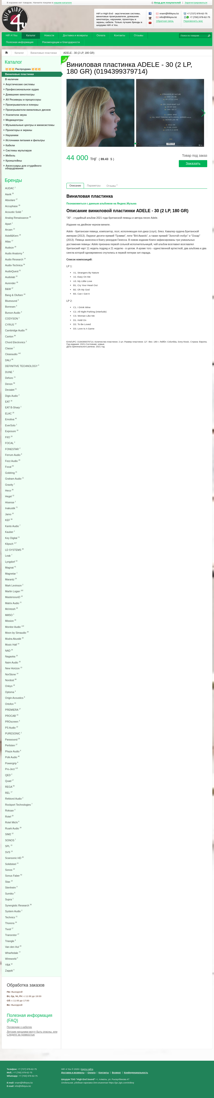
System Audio (13, 911)
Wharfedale (13, 952)
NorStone (11, 674)
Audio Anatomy (14, 253)
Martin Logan (14, 591)
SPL (8, 846)
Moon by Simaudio (17, 632)
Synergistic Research (18, 905)
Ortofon (10, 703)
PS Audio (11, 727)
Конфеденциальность (136, 1072)
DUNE (9, 372)
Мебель (10, 155)
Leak (8, 555)
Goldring (11, 472)
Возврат (116, 1072)
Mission (10, 620)
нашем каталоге (63, 2)
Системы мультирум (19, 150)
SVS (9, 852)
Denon (10, 383)
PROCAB (11, 715)
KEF (8, 520)
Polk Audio (12, 757)
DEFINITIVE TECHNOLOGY (22, 365)
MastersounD (14, 597)
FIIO (8, 437)
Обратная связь (164, 21)
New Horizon (13, 668)
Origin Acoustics (15, 697)
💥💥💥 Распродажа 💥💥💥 (23, 69)
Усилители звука (16, 114)
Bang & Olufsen (15, 294)
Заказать (193, 163)
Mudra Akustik (14, 638)
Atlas (9, 241)
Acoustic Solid (14, 211)
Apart (9, 223)
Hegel (9, 496)
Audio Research (15, 259)
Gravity (10, 484)
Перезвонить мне (193, 21)
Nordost (10, 680)
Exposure (11, 431)
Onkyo (10, 685)
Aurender (11, 283)
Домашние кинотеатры (20, 94)
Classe (10, 348)
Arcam (10, 229)
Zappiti (9, 970)
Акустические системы (20, 84)
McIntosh (11, 608)
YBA (8, 964)
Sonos (10, 869)
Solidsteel (11, 863)
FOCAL (10, 442)
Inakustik (11, 508)
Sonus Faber (13, 875)
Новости (49, 35)
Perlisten (11, 745)
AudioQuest (13, 271)
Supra (9, 899)
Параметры (94, 185)
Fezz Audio (12, 460)
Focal (9, 466)
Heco (9, 490)
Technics (11, 917)
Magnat (10, 567)
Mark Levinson (14, 585)
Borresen (11, 306)
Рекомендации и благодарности (61, 42)
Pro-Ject (11, 769)
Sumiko (10, 893)
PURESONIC (13, 733)
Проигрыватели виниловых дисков (28, 109)
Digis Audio (12, 395)
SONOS (10, 840)
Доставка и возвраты (75, 35)
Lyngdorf (11, 561)
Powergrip (11, 763)
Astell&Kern (13, 235)
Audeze (10, 247)
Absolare (11, 200)
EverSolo (11, 425)
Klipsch (10, 543)
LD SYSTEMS (14, 549)
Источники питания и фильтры (25, 140)
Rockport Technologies (18, 804)
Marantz (11, 579)
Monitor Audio (14, 626)
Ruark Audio (13, 828)
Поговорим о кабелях (19, 1027)
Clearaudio (13, 354)
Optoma (10, 691)
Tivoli (9, 929)
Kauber (10, 531)
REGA (10, 786)
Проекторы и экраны (19, 130)
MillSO (9, 614)
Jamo (9, 514)
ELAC (9, 413)
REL (8, 792)
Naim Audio (13, 662)
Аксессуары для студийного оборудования (23, 167)
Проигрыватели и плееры (22, 104)
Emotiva (11, 419)
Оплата (101, 35)
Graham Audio (14, 478)
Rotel (9, 816)
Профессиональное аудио (22, 89)
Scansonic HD (14, 857)
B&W (9, 288)
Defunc (10, 377)
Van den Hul (13, 946)
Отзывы (138, 35)
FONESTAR (12, 449)
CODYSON (12, 318)
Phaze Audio (13, 751)
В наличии (11, 79)
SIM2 (9, 834)
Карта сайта (87, 1069)
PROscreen (12, 721)
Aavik (9, 194)
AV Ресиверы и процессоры (23, 99)
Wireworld (11, 958)
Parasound (12, 739)
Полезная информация (19, 42)
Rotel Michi (12, 822)
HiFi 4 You (11, 35)
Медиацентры (14, 119)
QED (8, 775)
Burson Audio (13, 312)
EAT (8, 401)
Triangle (10, 940)
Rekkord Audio (14, 798)
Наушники (12, 135)
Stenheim (11, 887)
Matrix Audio (13, 603)
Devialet (11, 389)
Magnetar (11, 573)
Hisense (10, 502)
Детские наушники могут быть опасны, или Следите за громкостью (32, 1033)
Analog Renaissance (18, 217)
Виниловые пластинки (19, 74)
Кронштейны (14, 160)
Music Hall (12, 644)
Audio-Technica (15, 265)
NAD (9, 650)
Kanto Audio (12, 526)
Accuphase (12, 206)
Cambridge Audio (16, 330)
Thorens (11, 923)
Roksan (10, 810)
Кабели (10, 145)
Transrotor (12, 934)
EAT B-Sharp (13, 407)
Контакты (119, 35)
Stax (9, 881)
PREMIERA (13, 709)
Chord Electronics (16, 342)
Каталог (30, 35)
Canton (10, 336)
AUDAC (10, 188)
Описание (75, 185)
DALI (9, 360)
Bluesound (12, 300)
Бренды (13, 180)
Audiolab (11, 277)
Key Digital (12, 537)
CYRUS (10, 324)
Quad (9, 780)
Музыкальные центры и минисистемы (30, 125)
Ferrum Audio (13, 454)
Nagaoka (11, 656)
